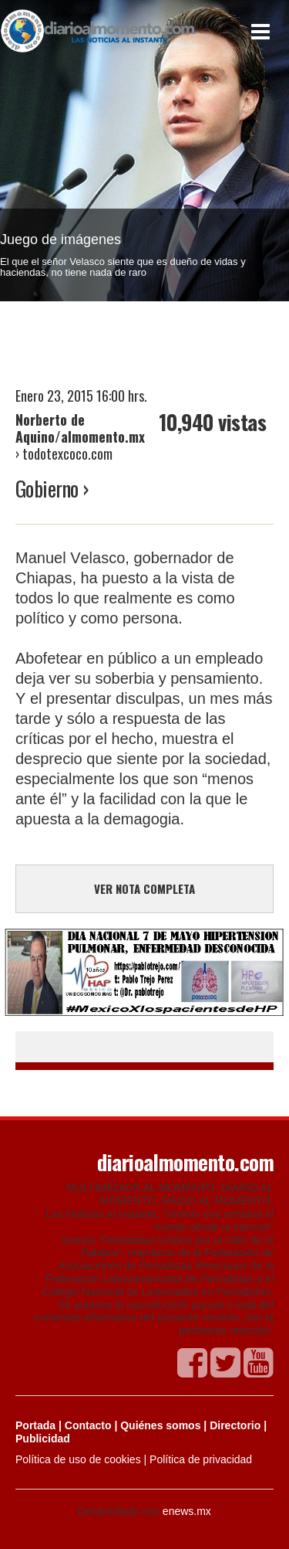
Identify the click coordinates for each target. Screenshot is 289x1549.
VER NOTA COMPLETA (144, 888)
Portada (35, 1425)
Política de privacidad (201, 1459)
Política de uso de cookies (78, 1459)
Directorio (235, 1425)
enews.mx (187, 1511)
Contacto (88, 1425)
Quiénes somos (160, 1425)
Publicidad (42, 1438)
